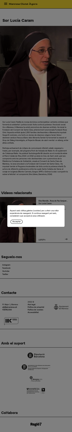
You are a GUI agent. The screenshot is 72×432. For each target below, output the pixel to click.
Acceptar (16, 222)
